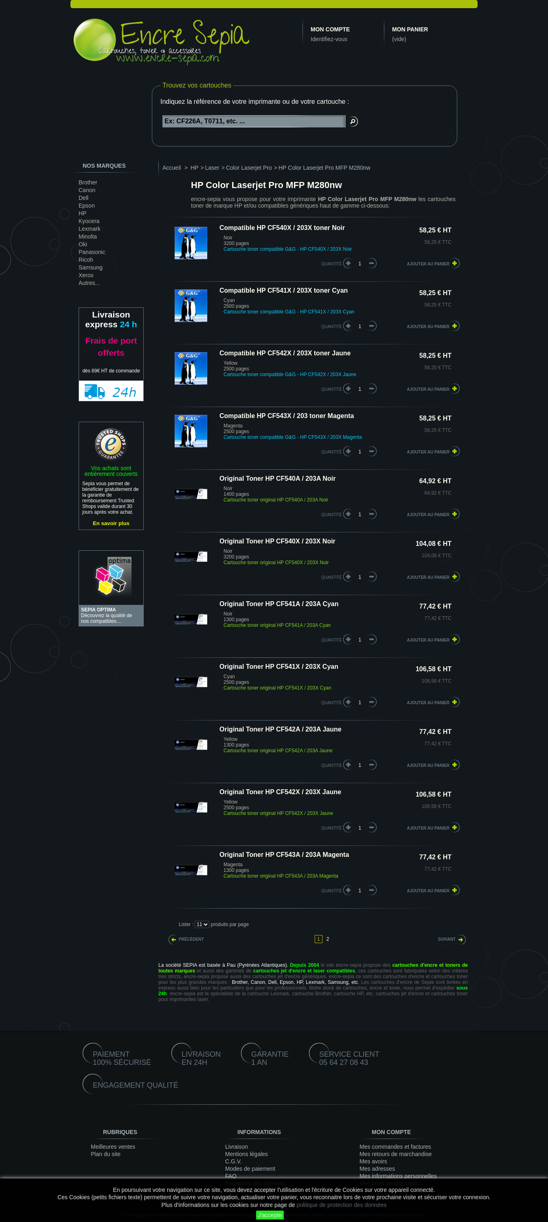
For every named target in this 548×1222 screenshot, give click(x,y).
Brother (88, 182)
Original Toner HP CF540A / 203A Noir (277, 478)
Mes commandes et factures (395, 1147)
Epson (87, 205)
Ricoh (86, 259)
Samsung (91, 267)
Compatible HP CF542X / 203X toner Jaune (285, 353)
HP (82, 213)
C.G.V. (233, 1161)
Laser (212, 167)
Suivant (447, 939)
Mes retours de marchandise (395, 1154)
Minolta (88, 236)
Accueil (171, 167)
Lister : (186, 924)
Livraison (236, 1146)
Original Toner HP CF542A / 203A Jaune (280, 729)
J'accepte (270, 1215)
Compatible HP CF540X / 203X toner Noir (282, 227)
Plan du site (106, 1154)
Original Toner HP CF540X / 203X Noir (277, 541)
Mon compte (330, 29)
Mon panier (410, 29)
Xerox (86, 275)
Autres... (89, 283)
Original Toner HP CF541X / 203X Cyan (278, 666)
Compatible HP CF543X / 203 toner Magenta (286, 415)
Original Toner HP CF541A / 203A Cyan (279, 603)
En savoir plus (111, 523)
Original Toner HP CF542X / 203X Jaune (280, 791)
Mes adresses (377, 1169)
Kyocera (89, 221)
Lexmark (90, 229)
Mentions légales (246, 1154)
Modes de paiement (250, 1168)
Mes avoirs (373, 1161)
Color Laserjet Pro (249, 167)
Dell (83, 198)
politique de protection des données (341, 1205)
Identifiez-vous (329, 39)
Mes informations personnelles (398, 1176)
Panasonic (92, 252)
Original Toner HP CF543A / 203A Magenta (284, 854)
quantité (331, 264)
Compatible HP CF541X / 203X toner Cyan (283, 290)
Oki (83, 244)
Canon (87, 190)
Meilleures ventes (113, 1146)
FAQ (231, 1176)
